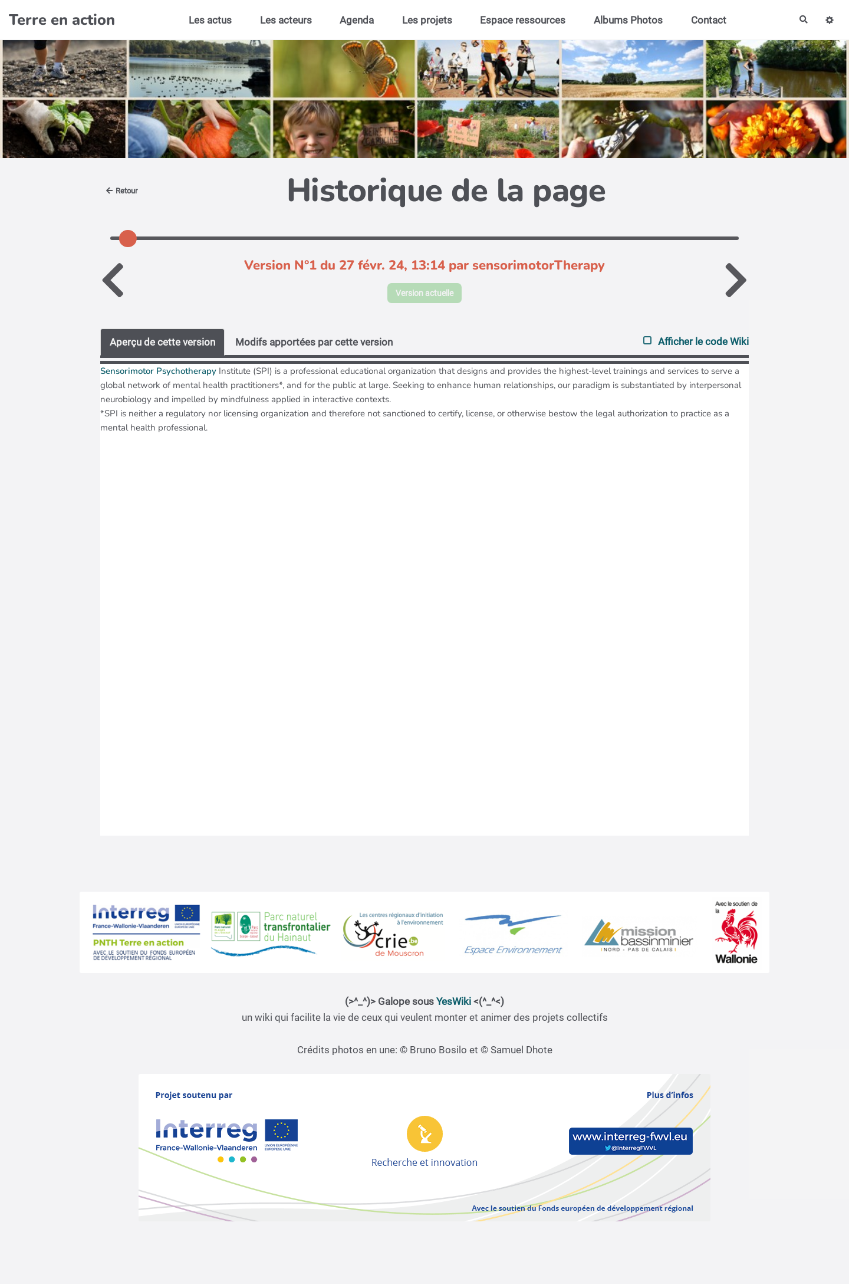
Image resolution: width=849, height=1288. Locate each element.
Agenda (352, 20)
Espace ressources (518, 20)
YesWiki (453, 1005)
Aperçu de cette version (162, 345)
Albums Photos (623, 20)
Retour (124, 190)
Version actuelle (424, 295)
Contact (704, 20)
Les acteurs (281, 20)
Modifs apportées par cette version (314, 345)
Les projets (422, 20)
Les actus (205, 20)
